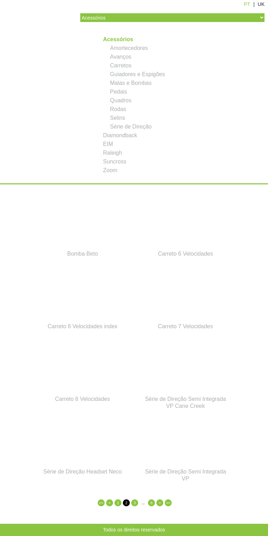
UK (261, 4)
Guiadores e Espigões (137, 74)
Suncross (114, 161)
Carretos (120, 65)
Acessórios (118, 39)
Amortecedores (129, 48)
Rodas (118, 109)
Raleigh (112, 153)
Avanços (120, 57)
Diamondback (120, 135)
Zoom (110, 170)
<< (101, 503)
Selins (117, 118)
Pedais (118, 92)
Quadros (120, 100)
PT (247, 4)
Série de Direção (130, 127)
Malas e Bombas (130, 83)
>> (168, 503)
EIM (108, 144)
